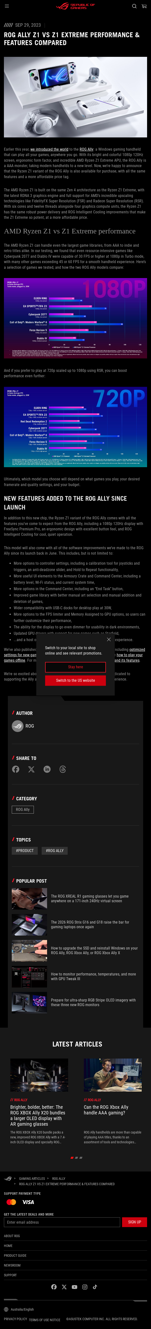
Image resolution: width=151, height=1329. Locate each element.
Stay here (75, 667)
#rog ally (54, 850)
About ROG (12, 1236)
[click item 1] (76, 1158)
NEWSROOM (12, 1265)
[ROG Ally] (58, 1179)
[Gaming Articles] (32, 1179)
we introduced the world (49, 149)
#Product (25, 850)
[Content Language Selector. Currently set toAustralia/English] (19, 1309)
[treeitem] (39, 1101)
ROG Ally (86, 149)
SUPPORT (10, 1275)
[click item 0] (72, 1158)
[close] (109, 639)
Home (8, 1246)
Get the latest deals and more (29, 1214)
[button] (7, 6)
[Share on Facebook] (16, 769)
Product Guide (15, 1255)
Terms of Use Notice (44, 1320)
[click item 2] (81, 1158)
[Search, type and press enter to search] (134, 6)
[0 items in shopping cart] (144, 6)
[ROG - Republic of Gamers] (75, 6)
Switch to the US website (75, 680)
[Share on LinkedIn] (47, 769)
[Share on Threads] (63, 769)
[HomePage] (8, 1179)
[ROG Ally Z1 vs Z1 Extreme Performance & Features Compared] (67, 1184)
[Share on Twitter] (31, 769)
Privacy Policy (15, 1319)
